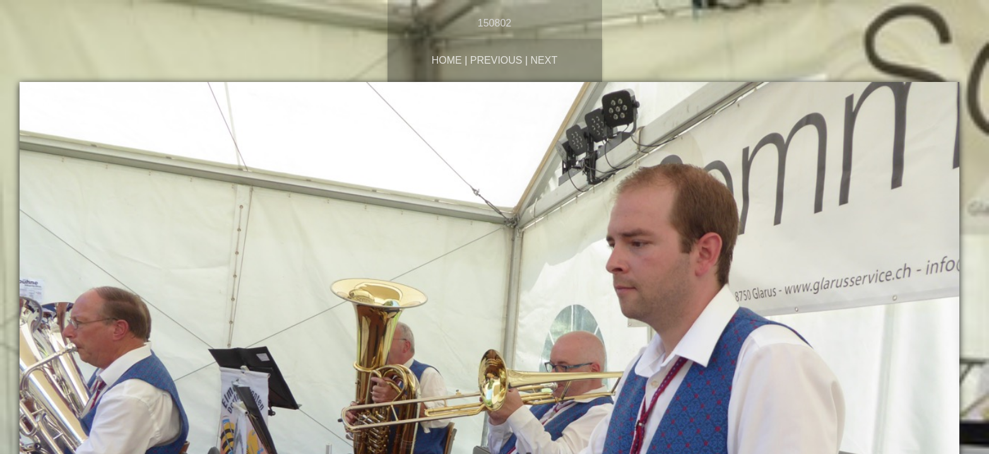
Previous (496, 60)
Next (544, 60)
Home (447, 60)
